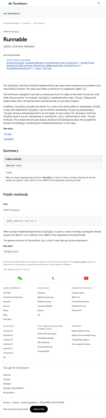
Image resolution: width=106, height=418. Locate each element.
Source (6, 306)
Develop (26, 23)
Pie (4, 357)
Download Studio (45, 347)
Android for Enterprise (13, 297)
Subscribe (38, 409)
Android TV (77, 310)
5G (39, 315)
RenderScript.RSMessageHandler (48, 65)
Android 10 (8, 353)
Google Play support (80, 339)
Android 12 (8, 344)
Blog (5, 315)
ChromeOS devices (80, 301)
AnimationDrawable (15, 63)
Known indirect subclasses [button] (55, 64)
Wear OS (76, 297)
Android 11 (8, 348)
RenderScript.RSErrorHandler (20, 65)
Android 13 (8, 339)
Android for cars (79, 306)
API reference (11, 13)
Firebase (7, 384)
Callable (9, 139)
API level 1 (15, 31)
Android (6, 292)
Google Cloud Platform (13, 388)
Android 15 (8, 331)
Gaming (41, 292)
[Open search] (98, 3)
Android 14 (8, 335)
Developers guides (46, 338)
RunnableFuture (71, 65)
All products (8, 392)
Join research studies (81, 344)
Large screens (78, 292)
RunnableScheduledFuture (18, 68)
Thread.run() (11, 251)
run (8, 172)
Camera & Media (45, 306)
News (5, 310)
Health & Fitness (44, 301)
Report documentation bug (84, 335)
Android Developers (11, 23)
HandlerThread (87, 63)
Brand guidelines (29, 402)
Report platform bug (80, 331)
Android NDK (43, 351)
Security (6, 301)
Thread (38, 68)
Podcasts (7, 319)
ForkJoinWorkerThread (55, 63)
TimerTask (46, 68)
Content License (80, 262)
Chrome (6, 379)
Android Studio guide (47, 333)
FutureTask (71, 63)
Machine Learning (45, 297)
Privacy (41, 310)
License (15, 402)
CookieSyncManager (34, 63)
